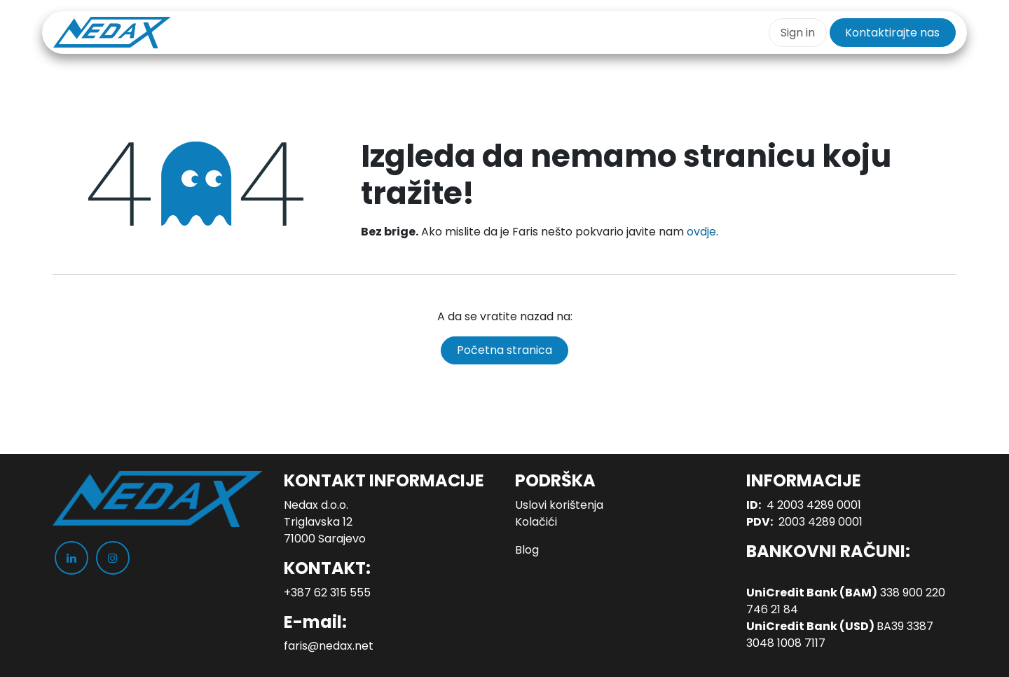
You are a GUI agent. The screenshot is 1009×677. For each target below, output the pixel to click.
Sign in (798, 33)
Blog (527, 550)
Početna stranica (504, 350)
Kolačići (536, 522)
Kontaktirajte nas (892, 33)
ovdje (701, 232)
